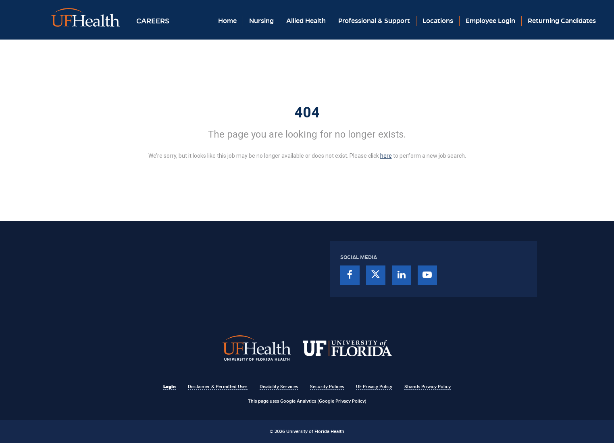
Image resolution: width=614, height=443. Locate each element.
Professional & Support (374, 21)
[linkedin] (401, 275)
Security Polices (327, 386)
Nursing (261, 21)
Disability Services (279, 386)
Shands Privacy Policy (427, 386)
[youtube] (427, 275)
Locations (438, 21)
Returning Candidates (562, 21)
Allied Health (306, 21)
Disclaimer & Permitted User (218, 386)
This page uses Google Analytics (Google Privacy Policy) (307, 401)
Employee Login (490, 21)
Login (169, 386)
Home (227, 21)
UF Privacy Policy (374, 386)
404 (307, 112)
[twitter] (375, 275)
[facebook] (350, 275)
